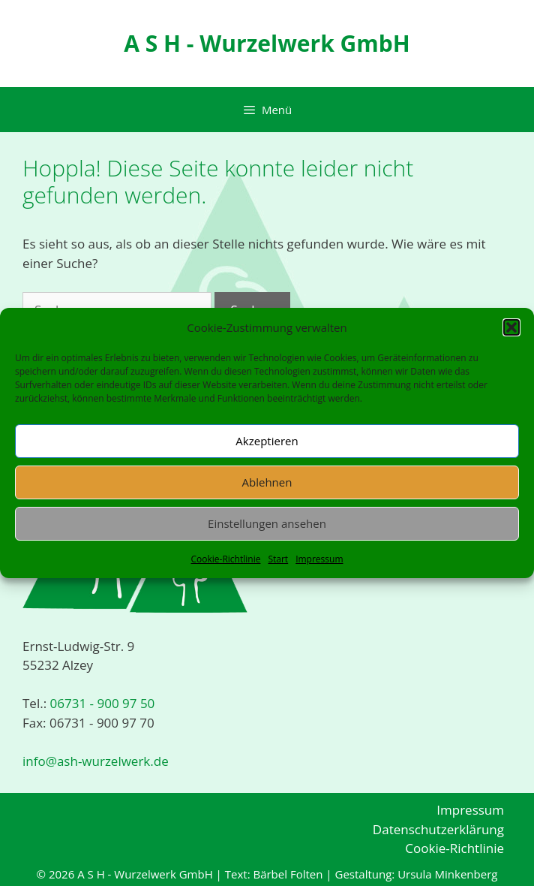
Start (278, 559)
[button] (511, 327)
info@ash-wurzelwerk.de (95, 761)
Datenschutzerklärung (438, 829)
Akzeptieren (267, 440)
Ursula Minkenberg (447, 873)
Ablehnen (267, 482)
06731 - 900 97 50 (100, 703)
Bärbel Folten (287, 873)
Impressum (319, 559)
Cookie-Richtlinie (225, 559)
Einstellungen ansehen (267, 523)
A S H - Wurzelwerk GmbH (267, 43)
